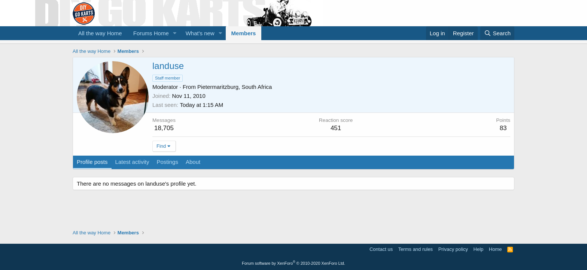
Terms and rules (415, 249)
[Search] (497, 33)
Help (479, 249)
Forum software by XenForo (293, 263)
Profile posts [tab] (92, 162)
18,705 (164, 128)
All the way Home (100, 33)
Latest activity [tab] (132, 162)
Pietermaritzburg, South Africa (234, 87)
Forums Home (151, 33)
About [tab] (193, 162)
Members (243, 33)
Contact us (381, 249)
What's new (200, 33)
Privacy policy (453, 249)
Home (495, 249)
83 (503, 128)
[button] (175, 33)
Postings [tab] (167, 162)
